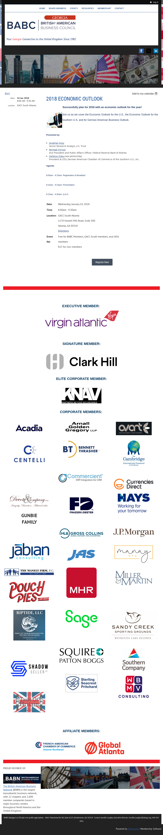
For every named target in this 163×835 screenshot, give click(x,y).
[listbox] (145, 94)
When (12, 98)
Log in (155, 2)
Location (11, 105)
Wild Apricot (134, 828)
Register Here (102, 262)
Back (7, 93)
